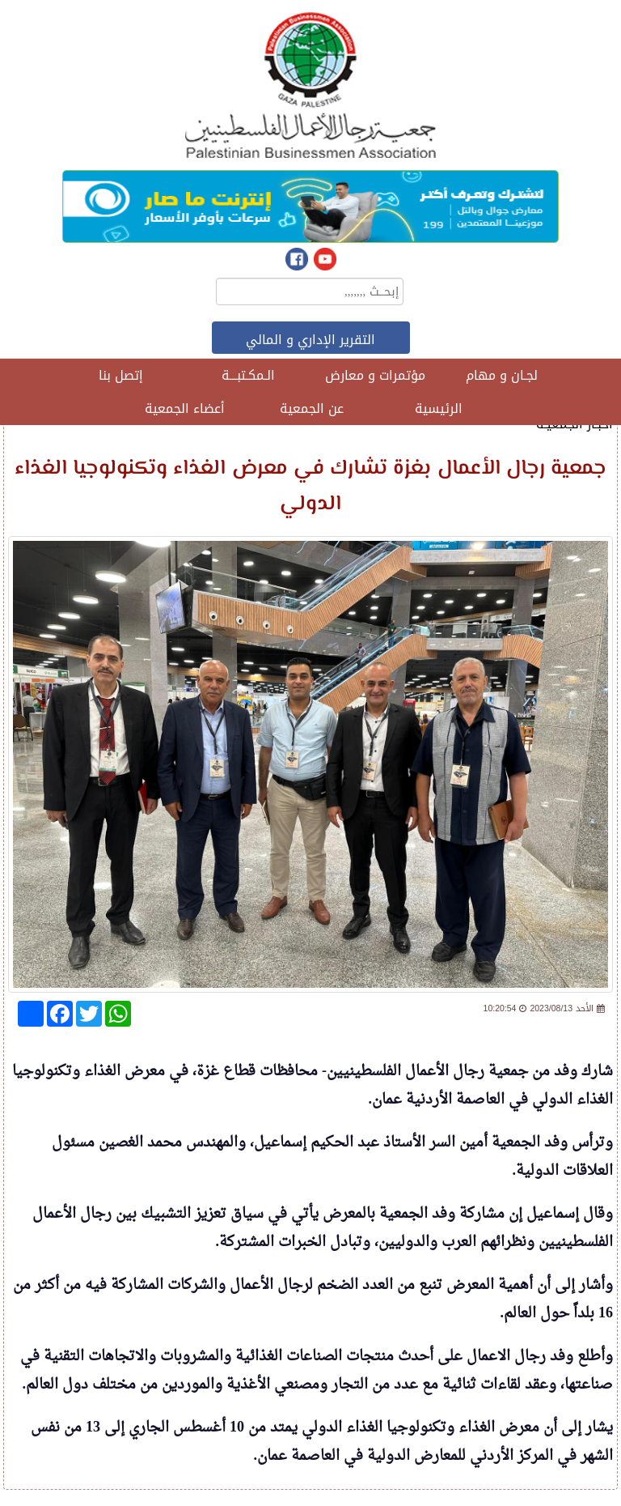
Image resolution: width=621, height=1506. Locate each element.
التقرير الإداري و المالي (310, 339)
